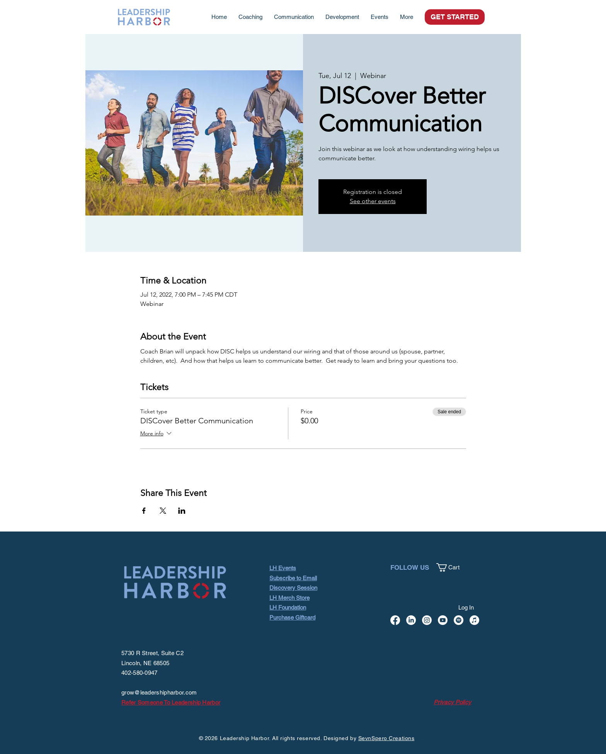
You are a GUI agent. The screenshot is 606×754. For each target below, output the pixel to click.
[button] (452, 567)
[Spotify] (458, 620)
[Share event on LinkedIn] (182, 511)
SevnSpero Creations (386, 738)
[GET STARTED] (455, 17)
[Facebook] (395, 620)
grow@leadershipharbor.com (159, 692)
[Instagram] (427, 620)
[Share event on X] (163, 511)
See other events (373, 201)
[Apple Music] (474, 620)
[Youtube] (443, 620)
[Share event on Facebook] (144, 511)
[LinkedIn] (411, 620)
